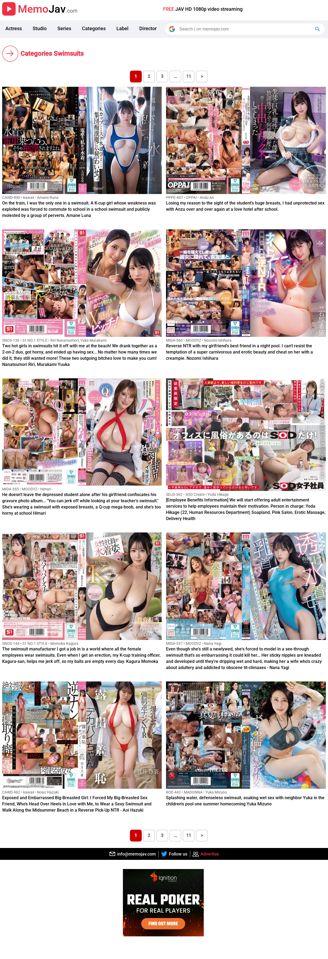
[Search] (245, 29)
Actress (13, 28)
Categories (94, 28)
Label (122, 28)
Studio (40, 28)
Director (148, 28)
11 (188, 76)
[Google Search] (318, 29)
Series (64, 28)
